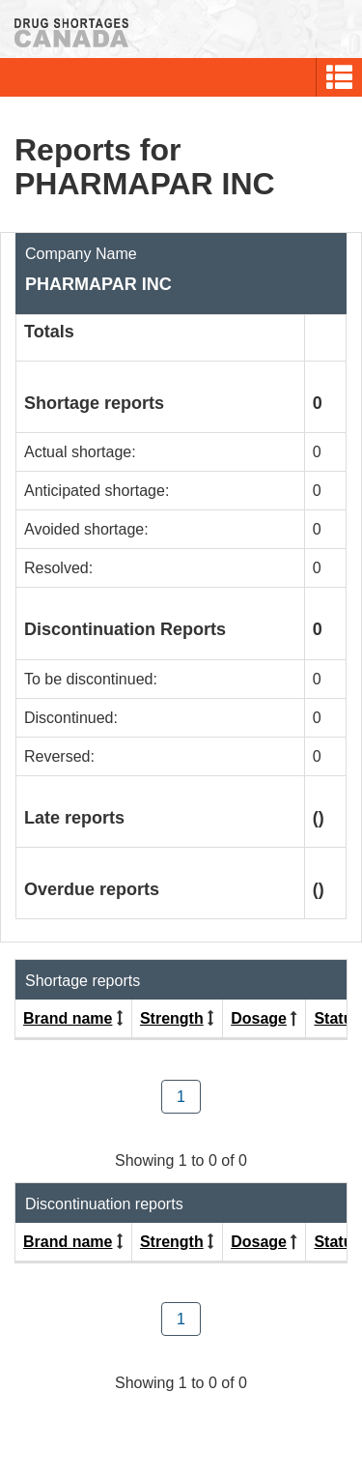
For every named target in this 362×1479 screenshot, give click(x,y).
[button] (339, 77)
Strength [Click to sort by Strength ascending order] (172, 1018)
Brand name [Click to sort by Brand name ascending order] (67, 1018)
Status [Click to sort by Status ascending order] (337, 1018)
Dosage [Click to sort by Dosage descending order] (259, 1018)
